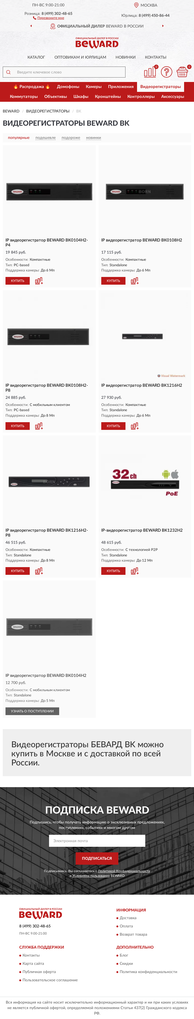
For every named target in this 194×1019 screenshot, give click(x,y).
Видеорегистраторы (160, 87)
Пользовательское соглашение (50, 980)
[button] (48, 17)
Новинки (126, 57)
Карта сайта (33, 964)
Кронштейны (108, 97)
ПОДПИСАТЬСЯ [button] (97, 859)
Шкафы (80, 97)
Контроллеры (141, 97)
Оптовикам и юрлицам (80, 57)
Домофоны (68, 87)
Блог (124, 955)
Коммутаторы (24, 97)
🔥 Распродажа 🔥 (31, 87)
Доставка (128, 918)
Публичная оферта (39, 972)
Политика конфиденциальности (148, 972)
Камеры (94, 87)
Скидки (126, 964)
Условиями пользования (91, 875)
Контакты (155, 57)
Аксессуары (172, 97)
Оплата (126, 927)
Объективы (55, 97)
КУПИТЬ (17, 280)
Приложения (121, 87)
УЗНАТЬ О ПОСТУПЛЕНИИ (32, 711)
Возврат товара (133, 935)
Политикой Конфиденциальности (124, 871)
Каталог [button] (36, 57)
